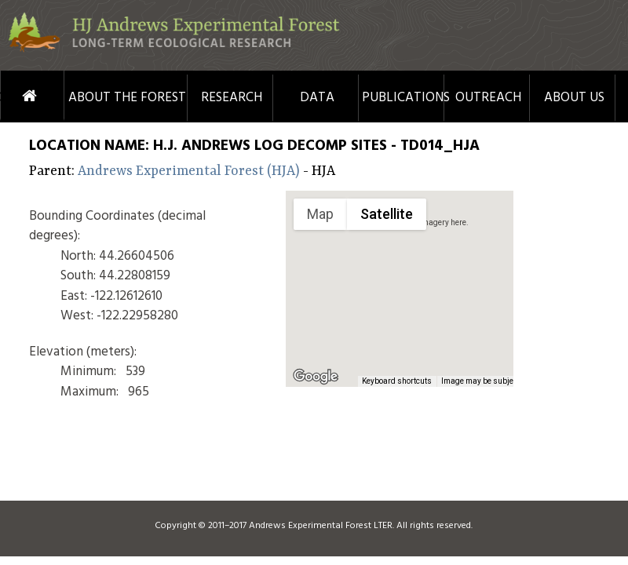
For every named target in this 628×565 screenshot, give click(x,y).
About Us (574, 98)
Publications (403, 98)
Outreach (488, 98)
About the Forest (127, 98)
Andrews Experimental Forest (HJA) (190, 171)
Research (231, 98)
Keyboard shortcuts (397, 381)
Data (317, 98)
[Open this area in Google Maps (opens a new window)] (315, 376)
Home (11, 96)
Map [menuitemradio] (320, 214)
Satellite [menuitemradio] (386, 214)
